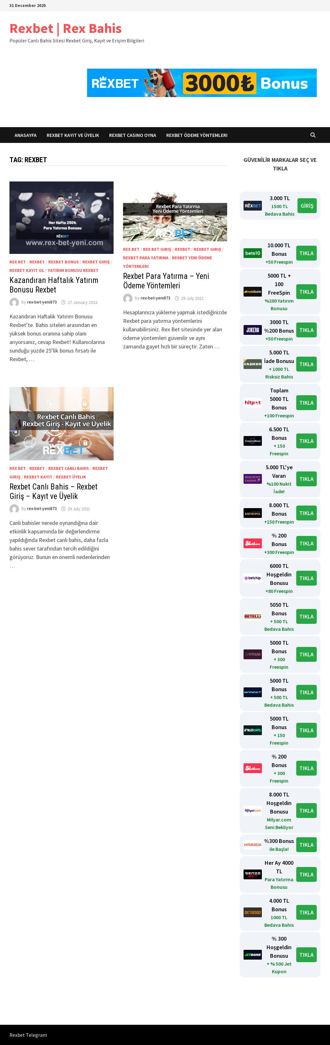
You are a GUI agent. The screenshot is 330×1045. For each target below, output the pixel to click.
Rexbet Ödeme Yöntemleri (196, 135)
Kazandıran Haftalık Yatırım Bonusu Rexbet (53, 285)
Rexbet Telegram (28, 1035)
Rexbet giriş (96, 262)
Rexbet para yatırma (145, 258)
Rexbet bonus (63, 262)
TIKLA (306, 253)
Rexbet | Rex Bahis (65, 28)
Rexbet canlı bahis (68, 468)
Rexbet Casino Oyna (132, 135)
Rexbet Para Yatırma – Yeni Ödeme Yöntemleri (166, 281)
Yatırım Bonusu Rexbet (73, 270)
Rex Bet (17, 262)
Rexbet (37, 262)
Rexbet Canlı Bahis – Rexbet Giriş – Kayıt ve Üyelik (53, 491)
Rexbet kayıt (38, 477)
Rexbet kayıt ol (26, 270)
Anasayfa (26, 135)
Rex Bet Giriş (157, 249)
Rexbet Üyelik (71, 477)
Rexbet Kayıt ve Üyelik (73, 135)
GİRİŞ (307, 205)
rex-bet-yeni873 (42, 302)
